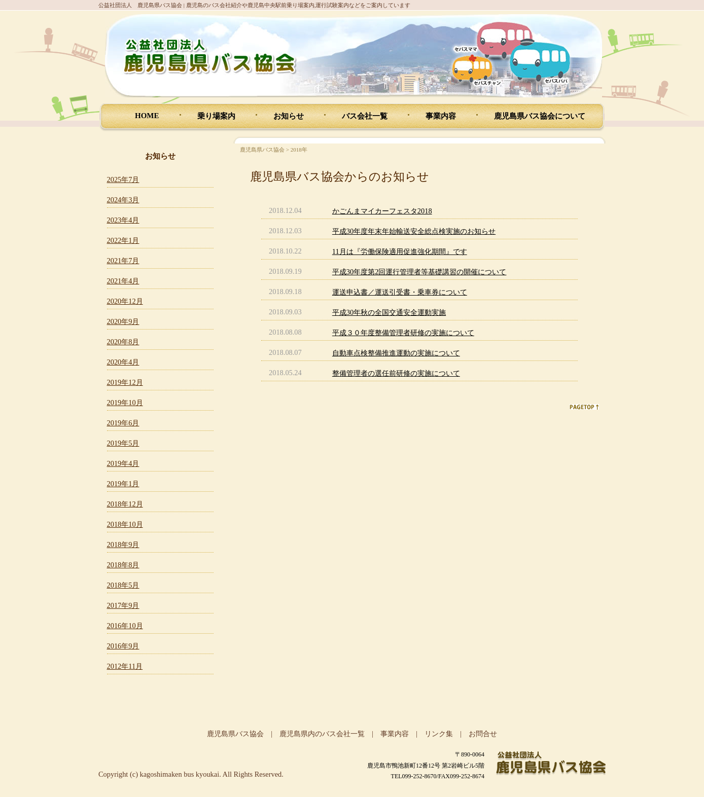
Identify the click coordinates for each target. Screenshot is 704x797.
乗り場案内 (216, 116)
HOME (147, 116)
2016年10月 (125, 626)
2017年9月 (123, 605)
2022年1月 (123, 240)
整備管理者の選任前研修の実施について (396, 373)
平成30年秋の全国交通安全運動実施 (389, 312)
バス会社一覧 (365, 116)
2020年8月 (123, 342)
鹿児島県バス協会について (539, 116)
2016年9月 (123, 646)
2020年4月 (123, 362)
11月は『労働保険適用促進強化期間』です (399, 251)
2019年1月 (123, 484)
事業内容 (441, 116)
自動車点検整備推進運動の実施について (396, 353)
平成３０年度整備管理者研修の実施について (403, 333)
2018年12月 (125, 504)
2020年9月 (123, 321)
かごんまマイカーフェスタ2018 (382, 211)
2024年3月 (123, 200)
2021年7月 (123, 261)
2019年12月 (125, 382)
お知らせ (288, 116)
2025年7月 (123, 179)
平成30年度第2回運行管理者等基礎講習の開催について (419, 272)
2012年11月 (125, 666)
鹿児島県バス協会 (262, 150)
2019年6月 (123, 423)
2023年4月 (123, 220)
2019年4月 (123, 463)
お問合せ (483, 734)
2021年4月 (123, 281)
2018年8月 (123, 565)
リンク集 (439, 734)
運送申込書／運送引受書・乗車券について (399, 292)
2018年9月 (123, 544)
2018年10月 (125, 524)
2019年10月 (125, 402)
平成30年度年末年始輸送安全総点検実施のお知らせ (414, 231)
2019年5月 (123, 443)
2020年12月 (125, 301)
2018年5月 (123, 585)
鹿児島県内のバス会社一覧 (322, 734)
